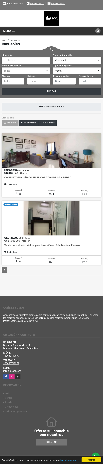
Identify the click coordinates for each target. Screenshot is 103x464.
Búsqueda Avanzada (51, 106)
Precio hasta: (86, 76)
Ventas (8, 398)
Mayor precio (47, 123)
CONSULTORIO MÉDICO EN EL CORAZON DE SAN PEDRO (37, 177)
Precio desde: (61, 76)
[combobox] (77, 60)
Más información (68, 460)
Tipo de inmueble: (63, 55)
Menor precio (28, 123)
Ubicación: (7, 55)
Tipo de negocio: (62, 66)
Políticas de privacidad (16, 411)
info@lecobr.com (12, 371)
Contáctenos (11, 406)
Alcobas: (6, 76)
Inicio (4, 40)
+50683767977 (37, 3)
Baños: (31, 76)
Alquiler (9, 402)
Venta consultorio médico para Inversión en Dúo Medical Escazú (42, 245)
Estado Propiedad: (12, 66)
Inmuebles (15, 40)
